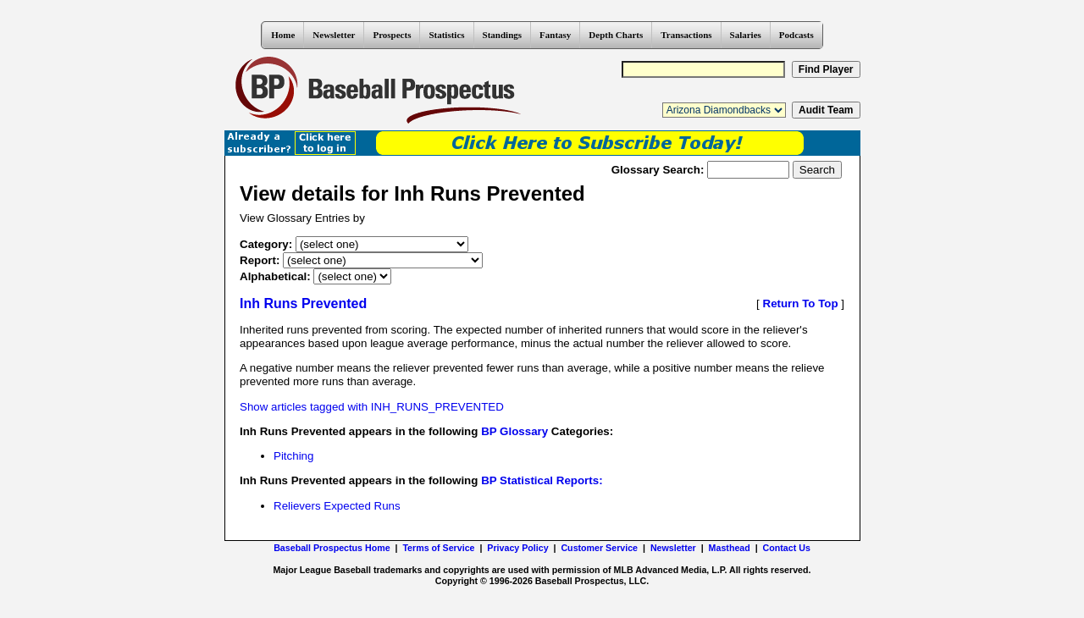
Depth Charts (616, 35)
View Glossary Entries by (302, 218)
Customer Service (599, 548)
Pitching (293, 456)
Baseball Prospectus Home (332, 548)
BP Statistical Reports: (541, 480)
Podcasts (796, 35)
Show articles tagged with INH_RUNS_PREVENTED (372, 406)
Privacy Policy (517, 548)
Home (283, 35)
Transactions (686, 35)
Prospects (392, 35)
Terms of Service (438, 548)
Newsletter (333, 35)
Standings (502, 35)
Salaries (745, 35)
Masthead (729, 548)
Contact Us (786, 548)
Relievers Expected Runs (337, 505)
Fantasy (555, 35)
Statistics (446, 35)
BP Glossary (514, 431)
